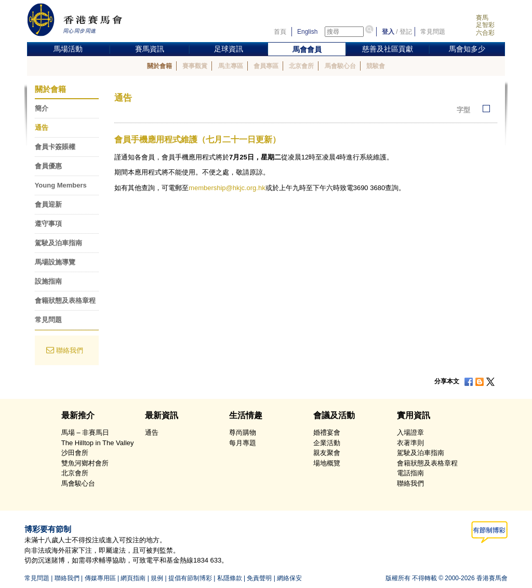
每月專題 (242, 443)
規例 (157, 578)
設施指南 (48, 281)
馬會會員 (307, 49)
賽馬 (482, 17)
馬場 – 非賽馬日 (85, 432)
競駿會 (375, 66)
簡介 (41, 108)
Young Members (61, 185)
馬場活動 (68, 49)
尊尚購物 (242, 432)
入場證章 (410, 432)
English (307, 31)
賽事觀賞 (194, 66)
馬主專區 (230, 66)
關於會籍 (159, 66)
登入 (388, 31)
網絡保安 (289, 578)
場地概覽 (326, 463)
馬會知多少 (467, 49)
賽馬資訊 (149, 49)
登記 (406, 31)
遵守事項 (48, 224)
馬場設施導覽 (55, 262)
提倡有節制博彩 (190, 578)
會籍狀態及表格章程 (65, 300)
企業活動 (326, 443)
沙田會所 (74, 453)
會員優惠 (48, 166)
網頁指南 (133, 578)
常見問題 (432, 31)
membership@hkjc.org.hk (227, 188)
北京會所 (301, 66)
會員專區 (266, 66)
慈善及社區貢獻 (387, 49)
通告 (41, 127)
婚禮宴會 (326, 432)
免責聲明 (259, 578)
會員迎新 (48, 204)
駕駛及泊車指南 (58, 243)
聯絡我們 (69, 350)
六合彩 (485, 32)
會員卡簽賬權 (55, 147)
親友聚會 (326, 453)
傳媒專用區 (100, 578)
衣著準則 (410, 443)
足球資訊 (228, 49)
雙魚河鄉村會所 (85, 463)
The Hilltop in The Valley (97, 443)
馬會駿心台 (340, 66)
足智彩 (485, 25)
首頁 (280, 31)
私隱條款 (229, 578)
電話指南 (410, 473)
